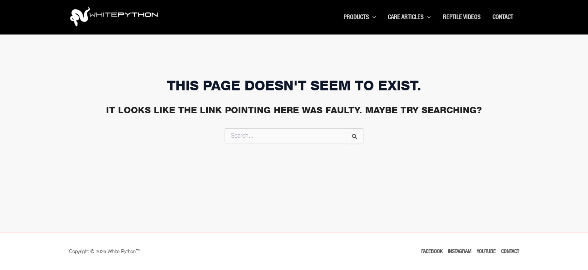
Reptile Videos (461, 17)
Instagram (459, 251)
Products (360, 17)
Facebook (431, 251)
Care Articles (409, 17)
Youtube (486, 251)
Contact (502, 17)
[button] (372, 17)
